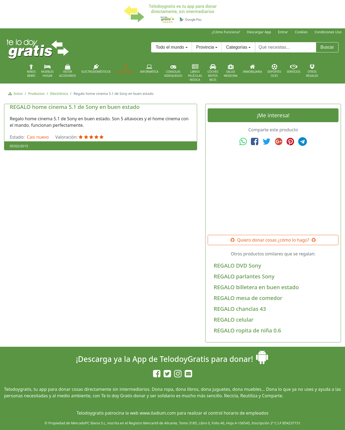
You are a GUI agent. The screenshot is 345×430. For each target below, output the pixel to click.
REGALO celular (233, 319)
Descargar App (259, 31)
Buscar (327, 47)
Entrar (283, 31)
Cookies (301, 31)
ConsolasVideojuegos (173, 71)
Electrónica (125, 68)
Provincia (205, 47)
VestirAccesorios (67, 71)
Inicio (17, 93)
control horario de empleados (238, 413)
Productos (36, 93)
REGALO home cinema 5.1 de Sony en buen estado (75, 107)
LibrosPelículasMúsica (195, 73)
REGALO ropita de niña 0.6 (247, 330)
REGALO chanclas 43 (240, 308)
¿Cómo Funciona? (226, 31)
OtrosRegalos (312, 71)
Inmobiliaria (252, 68)
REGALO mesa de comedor (248, 298)
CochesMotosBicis (213, 73)
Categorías (236, 47)
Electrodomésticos (96, 68)
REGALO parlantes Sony (244, 276)
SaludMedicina (230, 71)
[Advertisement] (273, 190)
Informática (149, 68)
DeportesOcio (274, 71)
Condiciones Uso (327, 31)
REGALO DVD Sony (237, 265)
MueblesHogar (47, 71)
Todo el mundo (170, 47)
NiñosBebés (31, 71)
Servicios (293, 68)
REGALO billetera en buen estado (256, 287)
